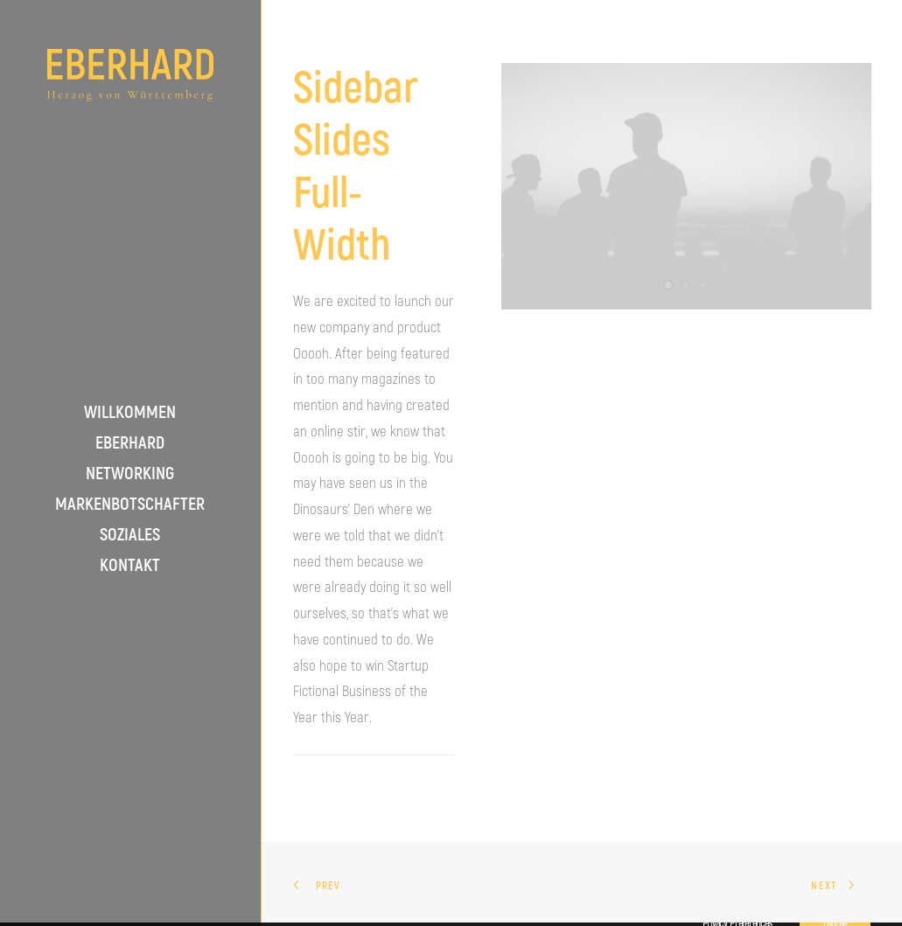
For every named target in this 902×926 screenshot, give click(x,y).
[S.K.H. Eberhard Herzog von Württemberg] (130, 75)
